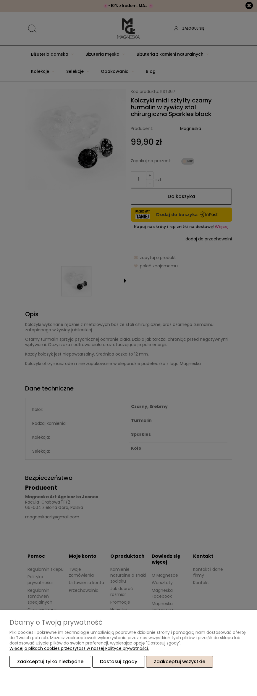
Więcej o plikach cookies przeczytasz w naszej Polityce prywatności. (79, 648)
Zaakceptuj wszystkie (179, 661)
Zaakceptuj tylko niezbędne (50, 661)
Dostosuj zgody (118, 661)
